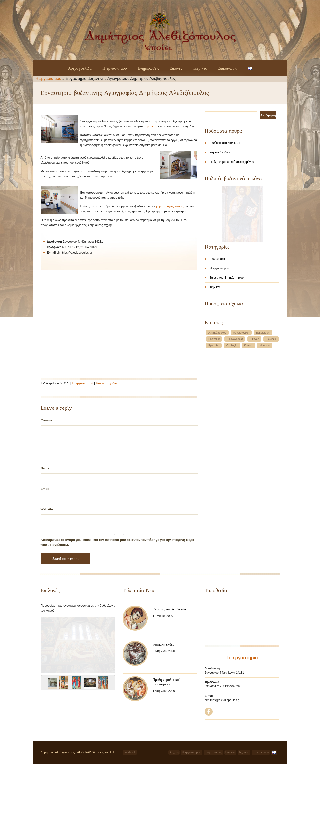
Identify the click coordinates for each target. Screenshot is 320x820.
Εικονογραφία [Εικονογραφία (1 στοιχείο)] (235, 403)
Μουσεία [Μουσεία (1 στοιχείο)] (265, 409)
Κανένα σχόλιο (106, 383)
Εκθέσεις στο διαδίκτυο (225, 143)
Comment (48, 420)
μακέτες (152, 126)
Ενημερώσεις (148, 68)
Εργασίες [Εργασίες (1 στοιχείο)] (213, 409)
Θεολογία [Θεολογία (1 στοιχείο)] (231, 409)
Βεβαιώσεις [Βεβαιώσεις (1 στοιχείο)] (263, 396)
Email (45, 489)
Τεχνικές (200, 68)
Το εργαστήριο (242, 657)
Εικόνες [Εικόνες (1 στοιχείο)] (254, 403)
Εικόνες (176, 68)
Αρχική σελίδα (80, 68)
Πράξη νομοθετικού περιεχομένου (232, 162)
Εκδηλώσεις (218, 323)
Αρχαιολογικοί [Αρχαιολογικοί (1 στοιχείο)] (241, 396)
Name (45, 468)
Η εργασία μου (114, 68)
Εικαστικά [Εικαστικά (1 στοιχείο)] (214, 403)
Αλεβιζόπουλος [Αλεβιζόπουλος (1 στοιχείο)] (217, 396)
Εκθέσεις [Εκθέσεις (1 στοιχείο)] (271, 403)
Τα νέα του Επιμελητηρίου (227, 342)
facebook (130, 785)
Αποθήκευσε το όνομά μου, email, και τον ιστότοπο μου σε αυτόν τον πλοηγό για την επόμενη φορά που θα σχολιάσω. (117, 542)
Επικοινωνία (228, 68)
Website (47, 509)
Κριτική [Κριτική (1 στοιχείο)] (248, 409)
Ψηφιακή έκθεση (220, 152)
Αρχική (173, 785)
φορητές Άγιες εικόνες (170, 206)
